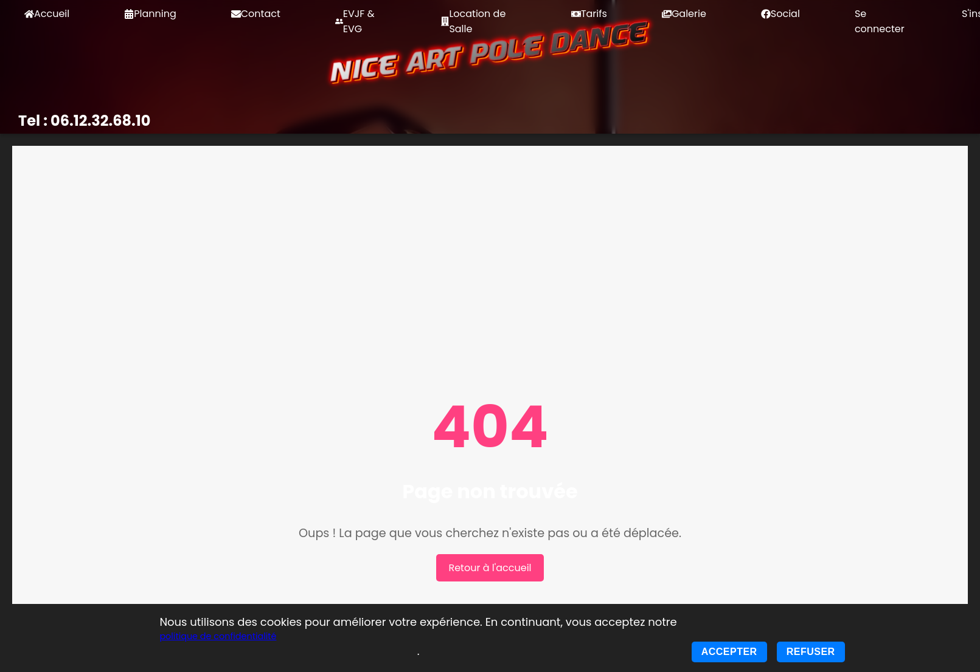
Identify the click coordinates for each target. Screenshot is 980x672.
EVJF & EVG (355, 21)
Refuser (811, 651)
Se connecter (880, 21)
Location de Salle (473, 21)
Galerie (684, 14)
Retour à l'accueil (489, 568)
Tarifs (589, 14)
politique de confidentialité (217, 636)
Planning (150, 14)
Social (780, 14)
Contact (255, 14)
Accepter (729, 651)
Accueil (46, 14)
